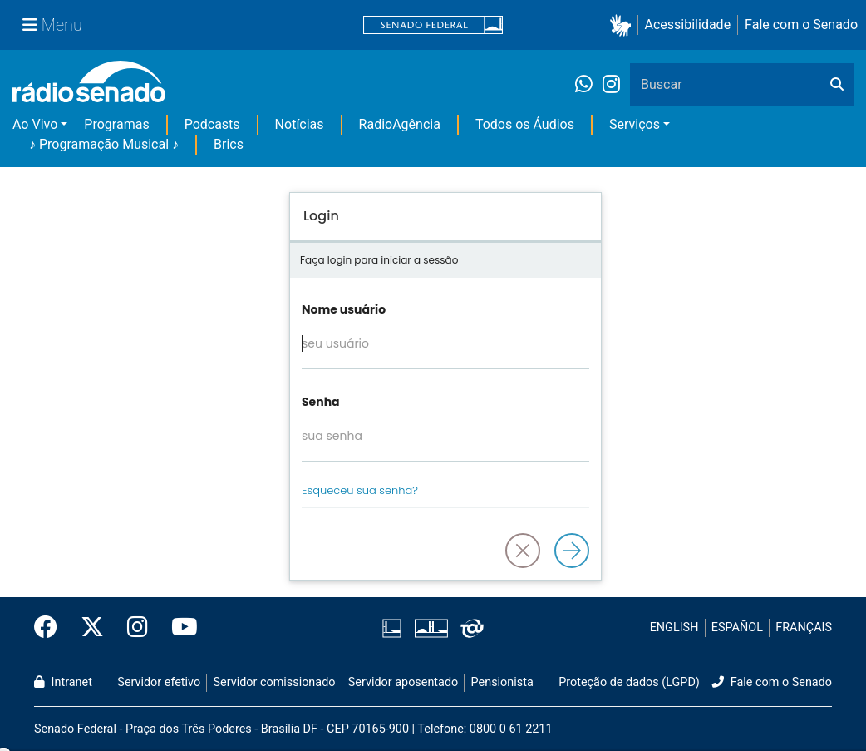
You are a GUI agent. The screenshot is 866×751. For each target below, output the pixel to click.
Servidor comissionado (275, 682)
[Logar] (571, 550)
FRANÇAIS (803, 627)
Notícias (299, 124)
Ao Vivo (34, 124)
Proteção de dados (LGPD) (629, 682)
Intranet (63, 682)
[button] (623, 25)
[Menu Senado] (52, 25)
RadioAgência (399, 124)
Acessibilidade (688, 24)
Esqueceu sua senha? (360, 490)
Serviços (634, 124)
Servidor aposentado (403, 682)
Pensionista (502, 682)
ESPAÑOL (737, 627)
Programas (116, 124)
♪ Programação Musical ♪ (104, 144)
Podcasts (212, 124)
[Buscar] (837, 85)
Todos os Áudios (524, 124)
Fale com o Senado (801, 24)
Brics (229, 144)
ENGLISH (674, 627)
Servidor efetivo (158, 682)
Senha (321, 401)
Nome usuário (344, 309)
